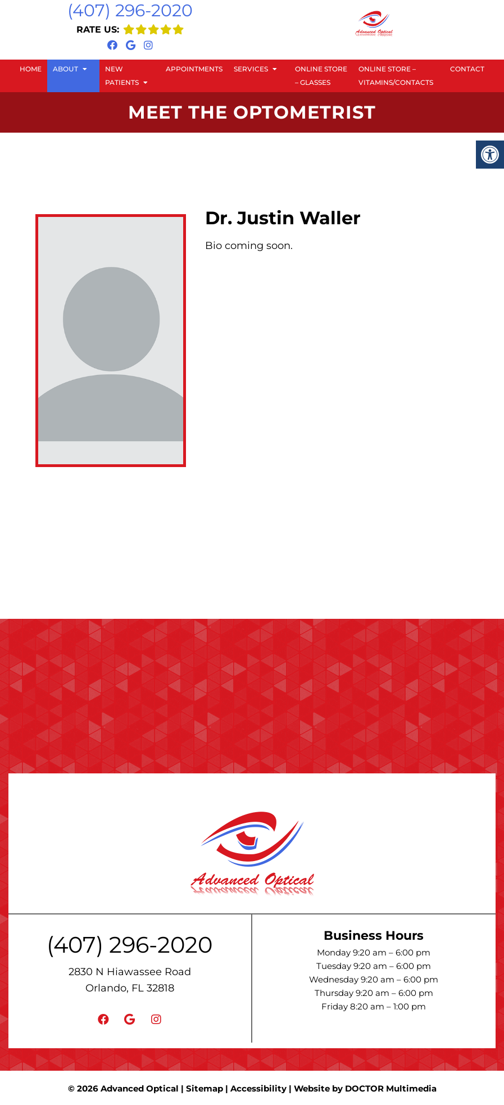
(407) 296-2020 (130, 10)
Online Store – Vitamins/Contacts (395, 76)
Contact (467, 69)
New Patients (122, 76)
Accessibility (258, 1088)
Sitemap (204, 1088)
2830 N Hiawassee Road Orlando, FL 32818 (130, 980)
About (65, 69)
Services (251, 69)
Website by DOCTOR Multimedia (365, 1088)
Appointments (194, 69)
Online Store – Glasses (321, 76)
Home (31, 69)
